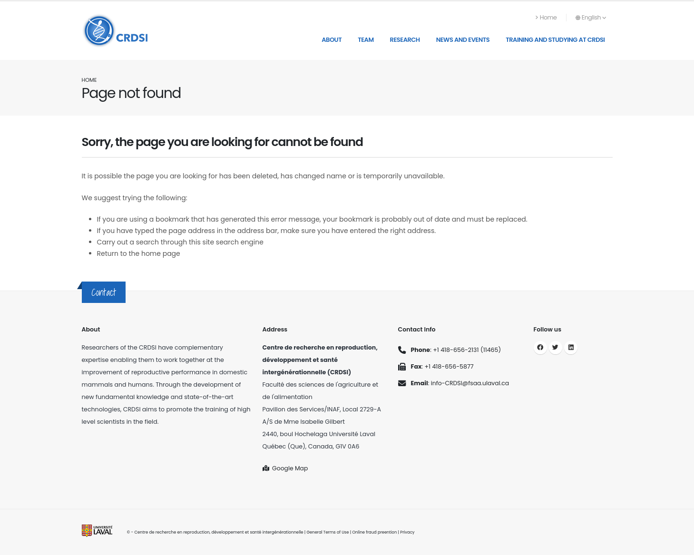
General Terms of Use (328, 532)
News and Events (463, 39)
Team (365, 39)
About (332, 39)
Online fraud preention (375, 532)
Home (546, 17)
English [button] (591, 17)
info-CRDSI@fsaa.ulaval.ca (470, 383)
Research (405, 39)
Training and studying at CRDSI (555, 39)
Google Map (286, 468)
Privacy (408, 532)
